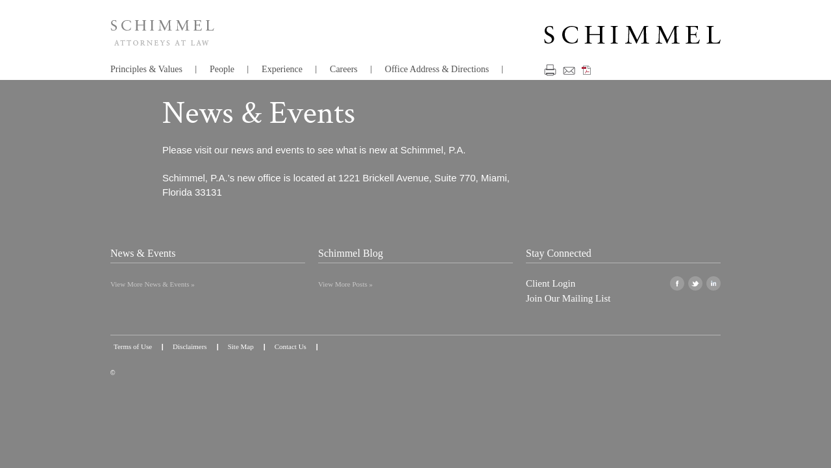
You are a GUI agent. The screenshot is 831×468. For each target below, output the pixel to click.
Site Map (241, 346)
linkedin (713, 283)
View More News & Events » (152, 284)
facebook (677, 283)
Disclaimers (190, 346)
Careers (344, 69)
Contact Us (290, 346)
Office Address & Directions (437, 69)
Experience (282, 69)
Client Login (550, 283)
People (222, 69)
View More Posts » (345, 284)
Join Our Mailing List (568, 298)
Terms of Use (133, 346)
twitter (695, 283)
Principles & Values (146, 69)
